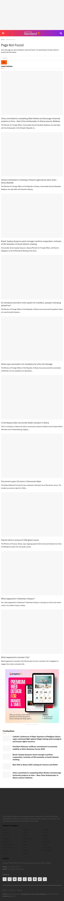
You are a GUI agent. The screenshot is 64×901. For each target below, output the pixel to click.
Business (6, 833)
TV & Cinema (47, 850)
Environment (7, 847)
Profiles (45, 830)
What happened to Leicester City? (15, 657)
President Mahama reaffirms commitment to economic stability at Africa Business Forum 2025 (35, 747)
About (4, 890)
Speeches (46, 841)
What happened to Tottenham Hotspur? (18, 598)
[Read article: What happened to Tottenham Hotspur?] (32, 573)
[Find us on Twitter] (10, 879)
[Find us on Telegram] (35, 879)
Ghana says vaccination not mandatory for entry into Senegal (26, 364)
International (27, 839)
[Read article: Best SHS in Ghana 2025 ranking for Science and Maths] (7, 767)
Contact (11, 890)
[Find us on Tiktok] (40, 879)
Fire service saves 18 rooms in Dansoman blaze (21, 481)
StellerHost (13, 896)
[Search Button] (61, 33)
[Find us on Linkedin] (20, 879)
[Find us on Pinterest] (30, 879)
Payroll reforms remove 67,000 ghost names (20, 540)
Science (45, 833)
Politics (25, 853)
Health (25, 833)
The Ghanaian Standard (13, 894)
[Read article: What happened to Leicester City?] (32, 632)
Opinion (25, 850)
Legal (25, 841)
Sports (45, 844)
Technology (47, 847)
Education (6, 841)
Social (45, 839)
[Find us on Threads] (25, 879)
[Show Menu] (3, 33)
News (25, 847)
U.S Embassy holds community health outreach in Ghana (25, 422)
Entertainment (8, 844)
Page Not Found (10, 39)
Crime (5, 836)
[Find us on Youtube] (15, 879)
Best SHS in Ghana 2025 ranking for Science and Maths (35, 765)
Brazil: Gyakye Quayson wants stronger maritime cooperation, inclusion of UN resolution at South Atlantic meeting (36, 757)
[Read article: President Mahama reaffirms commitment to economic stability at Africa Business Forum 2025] (7, 748)
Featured (6, 853)
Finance (25, 830)
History (25, 836)
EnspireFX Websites (52, 894)
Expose (5, 850)
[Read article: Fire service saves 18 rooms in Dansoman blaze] (32, 456)
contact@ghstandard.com (15, 869)
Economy (6, 839)
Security (46, 836)
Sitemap (19, 890)
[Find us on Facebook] (5, 879)
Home (2, 39)
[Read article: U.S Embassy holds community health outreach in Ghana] (32, 397)
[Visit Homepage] (32, 33)
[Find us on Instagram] (45, 879)
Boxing (5, 830)
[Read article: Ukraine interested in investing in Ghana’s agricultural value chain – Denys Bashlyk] (32, 154)
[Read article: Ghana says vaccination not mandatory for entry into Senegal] (32, 338)
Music (25, 844)
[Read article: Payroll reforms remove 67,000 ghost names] (32, 514)
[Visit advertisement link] (32, 696)
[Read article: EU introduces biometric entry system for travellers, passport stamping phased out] (32, 277)
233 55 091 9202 (13, 867)
